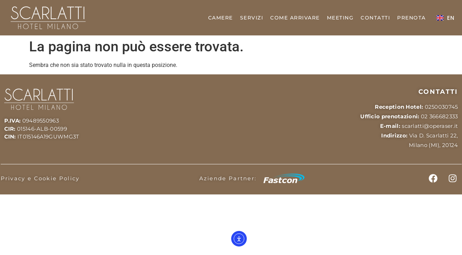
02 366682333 (439, 116)
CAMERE (220, 18)
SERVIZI (251, 18)
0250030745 (441, 106)
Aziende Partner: (228, 178)
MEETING (340, 18)
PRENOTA (411, 18)
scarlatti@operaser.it (430, 126)
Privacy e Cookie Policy (40, 178)
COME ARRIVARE (295, 18)
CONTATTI (375, 18)
